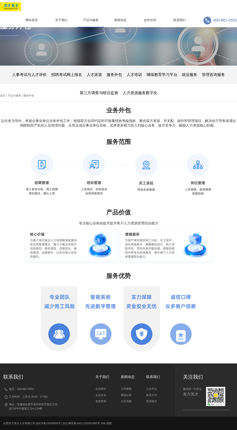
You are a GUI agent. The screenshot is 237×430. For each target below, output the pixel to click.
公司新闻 (126, 388)
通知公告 (126, 395)
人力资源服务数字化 (140, 93)
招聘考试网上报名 (66, 74)
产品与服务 (14, 95)
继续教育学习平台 (162, 74)
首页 (2, 95)
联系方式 (151, 395)
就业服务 (189, 74)
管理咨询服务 (213, 74)
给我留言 (151, 401)
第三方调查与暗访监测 (99, 93)
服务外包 (114, 74)
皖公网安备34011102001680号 (81, 423)
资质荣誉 (100, 401)
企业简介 (100, 388)
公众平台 (151, 388)
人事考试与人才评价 (29, 74)
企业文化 (100, 395)
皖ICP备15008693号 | (49, 423)
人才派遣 (94, 74)
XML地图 (106, 423)
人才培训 (134, 74)
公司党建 (126, 401)
